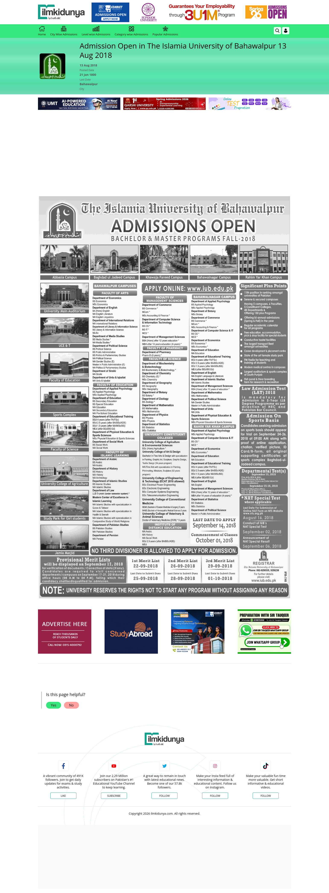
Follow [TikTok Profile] (266, 796)
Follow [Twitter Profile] (164, 796)
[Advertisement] (164, 143)
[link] (110, 12)
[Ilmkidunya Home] (61, 12)
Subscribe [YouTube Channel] (114, 796)
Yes (53, 705)
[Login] (285, 30)
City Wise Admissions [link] (63, 31)
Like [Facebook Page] (63, 796)
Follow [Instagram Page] (215, 796)
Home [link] (42, 31)
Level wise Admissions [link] (96, 31)
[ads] (64, 631)
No (71, 705)
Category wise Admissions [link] (131, 31)
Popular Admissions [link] (165, 31)
